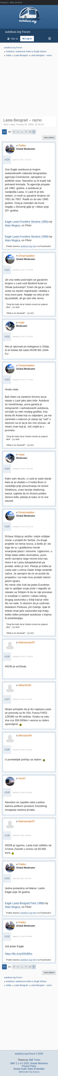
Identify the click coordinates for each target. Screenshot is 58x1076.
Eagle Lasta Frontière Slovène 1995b (27, 236)
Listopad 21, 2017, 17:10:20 (22, 379)
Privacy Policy (29, 1066)
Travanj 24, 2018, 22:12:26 (22, 750)
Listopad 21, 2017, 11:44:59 (22, 270)
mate (21, 322)
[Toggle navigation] (49, 38)
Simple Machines (39, 1063)
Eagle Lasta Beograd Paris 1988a (25, 903)
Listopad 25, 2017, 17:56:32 (22, 656)
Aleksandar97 (26, 642)
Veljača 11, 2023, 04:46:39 (22, 936)
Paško (22, 145)
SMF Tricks (34, 1060)
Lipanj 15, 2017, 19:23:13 (21, 160)
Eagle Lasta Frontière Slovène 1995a (27, 221)
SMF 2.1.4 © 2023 (19, 1063)
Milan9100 (24, 685)
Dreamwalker (26, 255)
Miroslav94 (25, 735)
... (22, 132)
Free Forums (34, 1072)
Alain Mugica (12, 225)
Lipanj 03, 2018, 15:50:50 (21, 835)
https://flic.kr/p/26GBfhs (18, 953)
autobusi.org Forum (17, 31)
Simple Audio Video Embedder (29, 1069)
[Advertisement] (29, 87)
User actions (49, 137)
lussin (21, 778)
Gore (4, 966)
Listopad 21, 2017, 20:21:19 (22, 526)
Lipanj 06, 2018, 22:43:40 (21, 878)
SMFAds (22, 1072)
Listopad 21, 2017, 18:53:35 (22, 469)
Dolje (4, 132)
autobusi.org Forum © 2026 (29, 1053)
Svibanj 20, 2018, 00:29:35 (22, 792)
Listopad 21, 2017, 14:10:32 (22, 336)
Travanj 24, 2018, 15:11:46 (22, 699)
